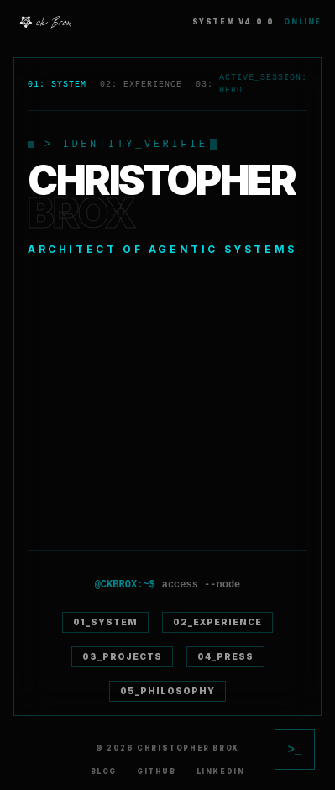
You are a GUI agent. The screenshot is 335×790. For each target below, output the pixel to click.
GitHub (156, 771)
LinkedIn (220, 771)
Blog (104, 771)
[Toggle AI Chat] (295, 749)
